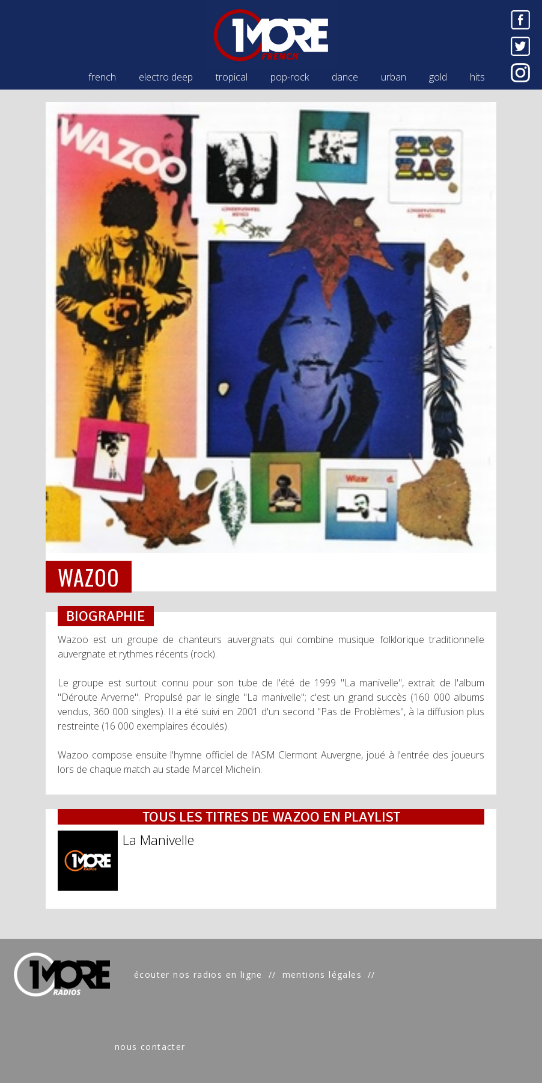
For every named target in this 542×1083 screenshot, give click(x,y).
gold (438, 77)
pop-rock (289, 77)
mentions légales (322, 974)
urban (393, 77)
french (102, 77)
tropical (232, 77)
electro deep (166, 77)
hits (477, 77)
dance (345, 77)
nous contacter (150, 1046)
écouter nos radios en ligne (198, 974)
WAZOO (89, 577)
